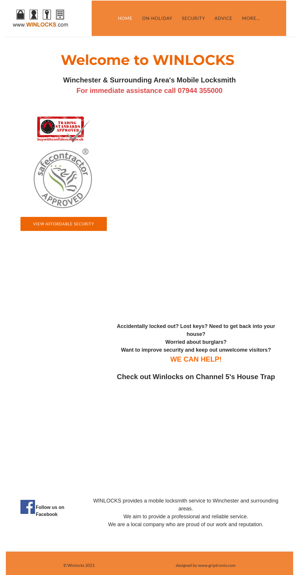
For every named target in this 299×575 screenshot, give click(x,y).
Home (129, 18)
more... (255, 18)
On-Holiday (161, 18)
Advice (227, 18)
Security (197, 18)
